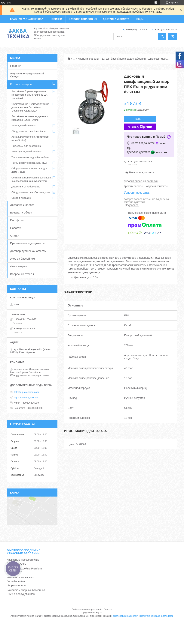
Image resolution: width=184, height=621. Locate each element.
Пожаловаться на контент (124, 616)
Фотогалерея (18, 266)
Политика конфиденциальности (156, 616)
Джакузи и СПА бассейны (25, 186)
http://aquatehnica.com (26, 392)
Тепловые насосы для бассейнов (30, 157)
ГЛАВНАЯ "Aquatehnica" (26, 19)
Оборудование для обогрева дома (31, 192)
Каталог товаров (21, 84)
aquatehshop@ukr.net (26, 397)
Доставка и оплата (22, 204)
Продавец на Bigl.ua (92, 612)
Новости (15, 227)
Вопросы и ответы (22, 274)
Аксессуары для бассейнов (26, 151)
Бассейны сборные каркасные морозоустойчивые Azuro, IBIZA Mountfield (29, 95)
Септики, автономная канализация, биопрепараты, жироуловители (31, 179)
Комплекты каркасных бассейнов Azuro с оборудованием (20, 581)
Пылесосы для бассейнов (26, 146)
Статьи (14, 235)
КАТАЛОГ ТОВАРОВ (81, 19)
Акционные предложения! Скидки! (27, 75)
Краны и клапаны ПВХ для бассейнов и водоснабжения (112, 58)
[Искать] (162, 36)
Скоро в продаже (21, 197)
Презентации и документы (27, 243)
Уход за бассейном (22, 258)
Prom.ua (108, 609)
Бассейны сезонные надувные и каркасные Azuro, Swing (29, 118)
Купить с (140, 127)
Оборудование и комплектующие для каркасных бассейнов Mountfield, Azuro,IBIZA (30, 107)
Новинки (15, 65)
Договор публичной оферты (28, 250)
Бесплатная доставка (141, 172)
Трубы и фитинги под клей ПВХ (29, 162)
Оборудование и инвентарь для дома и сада (29, 170)
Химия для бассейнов (23, 125)
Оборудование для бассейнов (28, 131)
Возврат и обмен (21, 212)
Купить (139, 119)
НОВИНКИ (56, 19)
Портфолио (17, 220)
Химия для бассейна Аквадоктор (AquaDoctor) (30, 138)
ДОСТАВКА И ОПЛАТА (116, 19)
